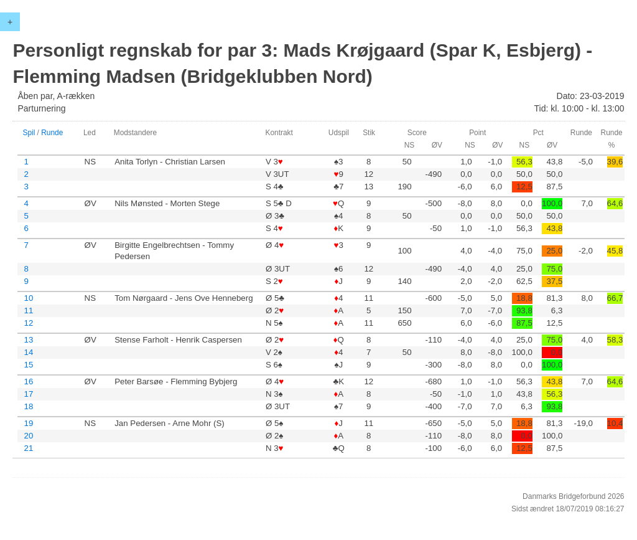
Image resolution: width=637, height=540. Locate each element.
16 (28, 381)
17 (28, 394)
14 (28, 352)
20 (28, 435)
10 (28, 298)
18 (28, 406)
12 (28, 323)
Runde (52, 132)
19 (28, 423)
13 (28, 339)
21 (28, 448)
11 (28, 310)
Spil (28, 132)
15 (28, 364)
